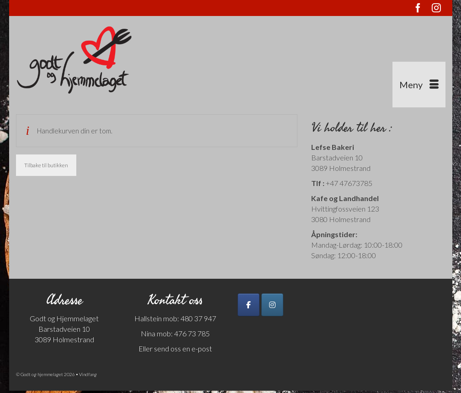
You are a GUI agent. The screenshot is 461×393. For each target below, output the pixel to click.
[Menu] (418, 84)
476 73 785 (192, 333)
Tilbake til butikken (46, 165)
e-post (201, 348)
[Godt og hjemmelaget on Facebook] (249, 304)
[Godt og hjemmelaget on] (296, 304)
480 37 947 (197, 318)
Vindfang (88, 374)
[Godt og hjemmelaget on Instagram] (272, 304)
